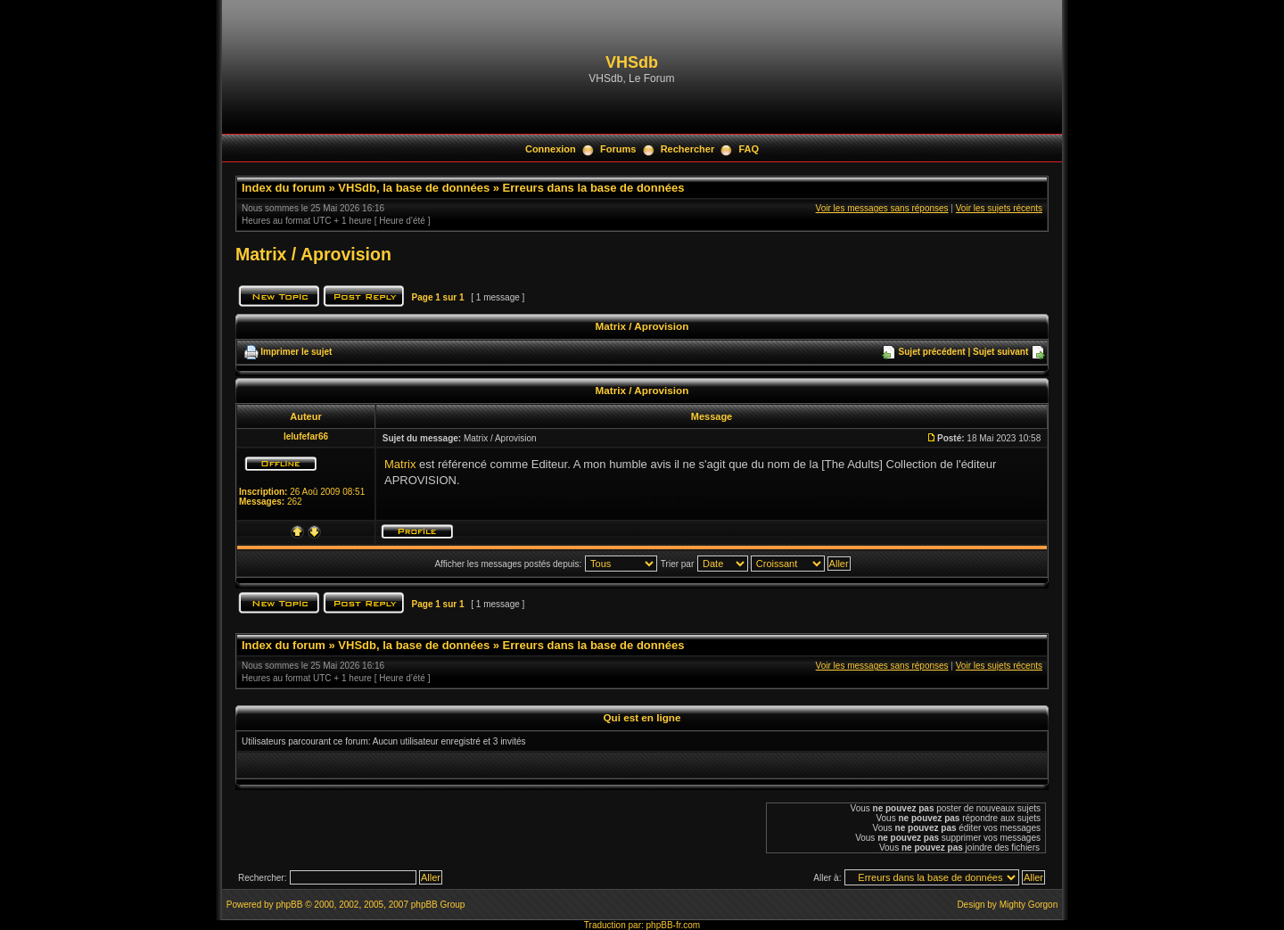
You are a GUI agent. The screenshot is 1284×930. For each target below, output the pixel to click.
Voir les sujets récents (999, 208)
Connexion (550, 149)
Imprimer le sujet (296, 352)
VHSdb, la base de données (414, 187)
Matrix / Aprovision (313, 254)
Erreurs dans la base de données (594, 187)
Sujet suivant (1000, 352)
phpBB (289, 904)
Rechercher (688, 149)
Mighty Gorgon (1029, 904)
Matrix (400, 464)
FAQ (748, 149)
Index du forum (283, 187)
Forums (618, 149)
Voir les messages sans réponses (882, 208)
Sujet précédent (932, 352)
